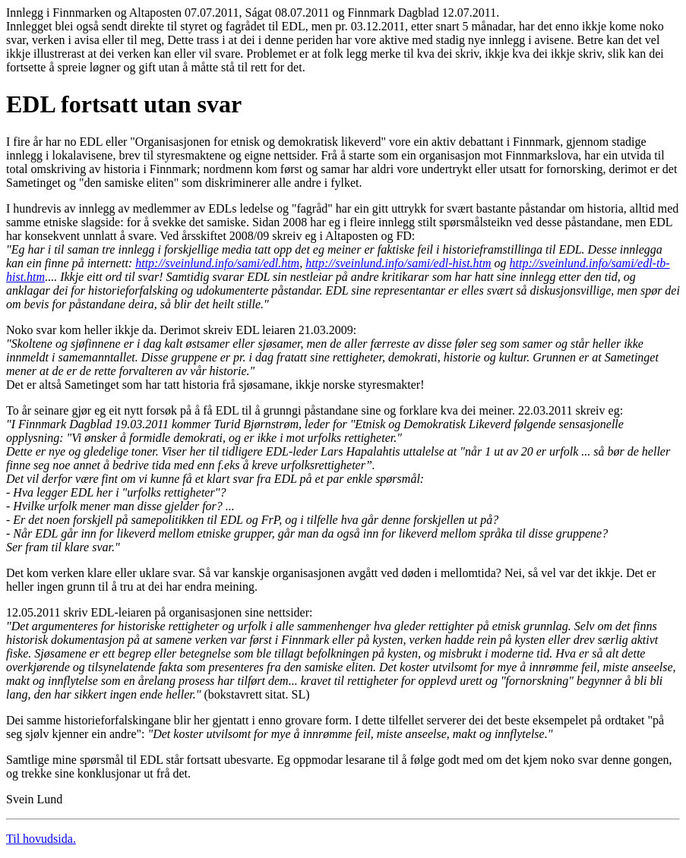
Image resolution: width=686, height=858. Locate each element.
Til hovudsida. (41, 838)
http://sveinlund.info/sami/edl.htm (217, 263)
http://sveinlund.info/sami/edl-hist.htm (398, 263)
